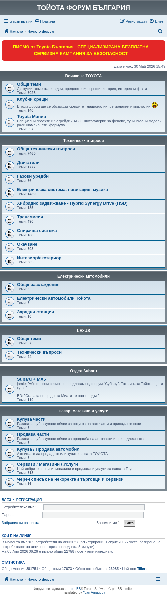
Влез (6, 500)
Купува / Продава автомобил (48, 449)
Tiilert (142, 569)
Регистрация (29, 500)
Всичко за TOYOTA (83, 76)
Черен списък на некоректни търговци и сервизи (70, 479)
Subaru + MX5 (31, 379)
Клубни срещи (32, 99)
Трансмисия (30, 216)
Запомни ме (109, 523)
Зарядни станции (35, 311)
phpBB (76, 589)
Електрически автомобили (83, 276)
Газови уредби (33, 176)
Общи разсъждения (38, 284)
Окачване (27, 244)
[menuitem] (44, 21)
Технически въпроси (83, 140)
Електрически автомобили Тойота (53, 298)
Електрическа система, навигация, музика (62, 189)
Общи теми (29, 84)
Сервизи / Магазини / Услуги (47, 464)
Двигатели (28, 162)
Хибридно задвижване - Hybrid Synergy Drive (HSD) (72, 203)
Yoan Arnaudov (94, 592)
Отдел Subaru (83, 371)
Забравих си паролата (20, 523)
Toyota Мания (31, 116)
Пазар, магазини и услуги (84, 411)
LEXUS (83, 330)
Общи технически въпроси (46, 148)
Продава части (33, 434)
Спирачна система (37, 230)
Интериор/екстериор (39, 257)
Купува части (31, 419)
